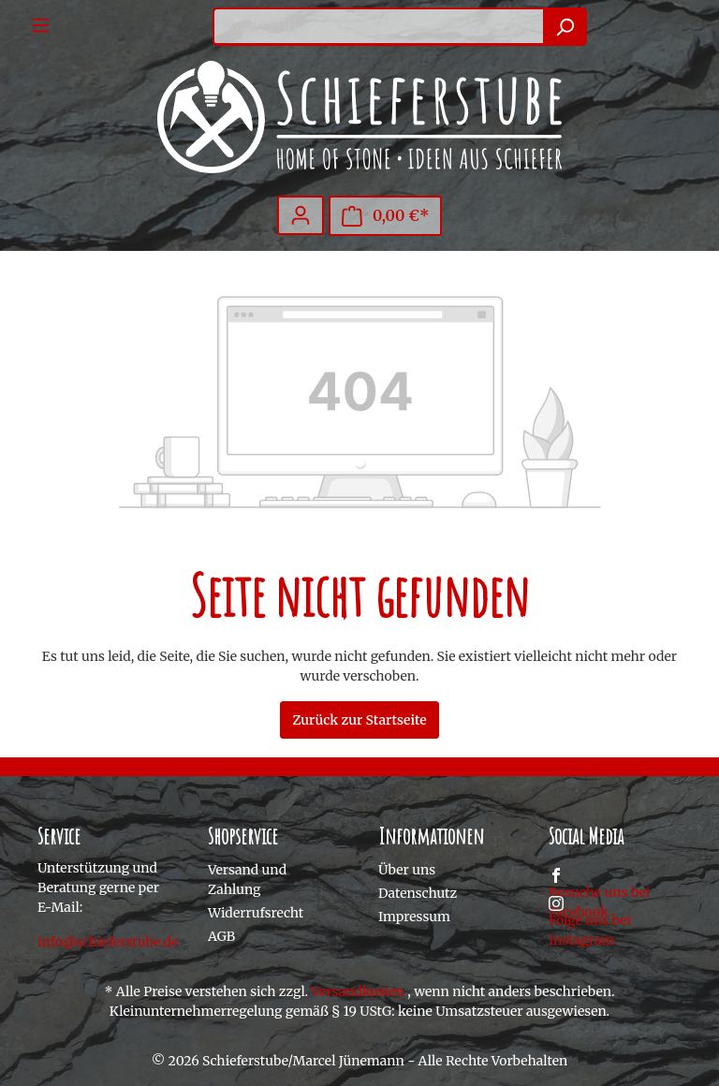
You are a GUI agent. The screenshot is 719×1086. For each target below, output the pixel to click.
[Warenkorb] (386, 216)
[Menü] (40, 25)
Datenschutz (417, 893)
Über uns (406, 869)
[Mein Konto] (300, 215)
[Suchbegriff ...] (378, 26)
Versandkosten (357, 991)
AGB (221, 936)
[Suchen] (565, 26)
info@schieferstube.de (108, 941)
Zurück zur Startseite (359, 720)
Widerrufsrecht (255, 912)
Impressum (414, 916)
